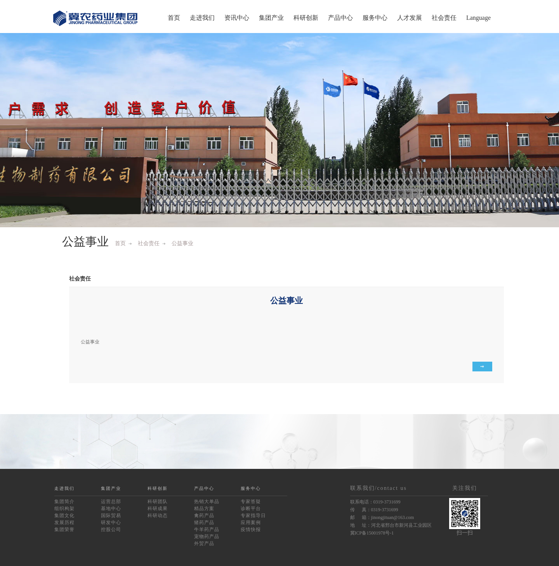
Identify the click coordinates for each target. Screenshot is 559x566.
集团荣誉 (64, 529)
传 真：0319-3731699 (374, 509)
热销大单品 (206, 501)
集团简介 (64, 501)
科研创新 (305, 17)
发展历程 (64, 522)
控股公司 (111, 529)
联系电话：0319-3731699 (375, 502)
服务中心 (375, 17)
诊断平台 (251, 508)
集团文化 (64, 515)
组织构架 (64, 508)
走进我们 (202, 17)
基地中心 (111, 508)
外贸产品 (204, 543)
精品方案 (204, 508)
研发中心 (111, 522)
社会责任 (444, 17)
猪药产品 (204, 522)
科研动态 (158, 515)
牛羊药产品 (206, 529)
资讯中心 (236, 17)
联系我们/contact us (378, 488)
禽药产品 (204, 515)
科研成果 (158, 508)
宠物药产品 (206, 536)
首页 (174, 17)
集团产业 (271, 17)
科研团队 (158, 501)
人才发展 (409, 17)
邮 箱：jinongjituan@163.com (382, 517)
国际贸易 (111, 515)
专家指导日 (253, 515)
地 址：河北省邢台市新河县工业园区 (391, 525)
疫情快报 (251, 529)
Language (478, 17)
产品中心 (340, 17)
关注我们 (464, 488)
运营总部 (111, 501)
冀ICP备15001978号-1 (372, 533)
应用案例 (251, 522)
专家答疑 (251, 501)
